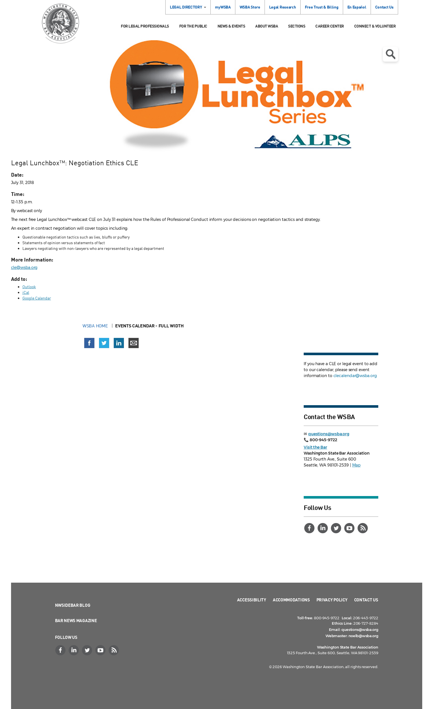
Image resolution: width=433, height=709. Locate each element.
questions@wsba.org (328, 433)
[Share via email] (133, 343)
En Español (356, 7)
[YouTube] (350, 528)
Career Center (329, 26)
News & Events (231, 26)
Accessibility (251, 599)
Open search (390, 54)
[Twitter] (336, 528)
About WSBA (266, 26)
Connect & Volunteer (375, 26)
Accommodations (291, 599)
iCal (25, 292)
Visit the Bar (315, 447)
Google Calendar (36, 298)
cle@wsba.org (24, 267)
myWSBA (223, 7)
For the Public (193, 26)
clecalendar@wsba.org (355, 375)
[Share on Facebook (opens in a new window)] (89, 343)
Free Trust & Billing (322, 7)
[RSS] (363, 528)
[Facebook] (310, 528)
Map (356, 465)
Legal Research (282, 7)
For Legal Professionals (145, 26)
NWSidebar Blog (72, 605)
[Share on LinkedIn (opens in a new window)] (119, 343)
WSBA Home (96, 326)
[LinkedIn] (323, 528)
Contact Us (384, 7)
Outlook (29, 286)
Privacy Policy (332, 599)
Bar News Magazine (76, 620)
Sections (296, 26)
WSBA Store (250, 7)
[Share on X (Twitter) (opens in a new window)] (104, 343)
